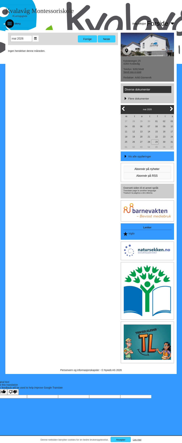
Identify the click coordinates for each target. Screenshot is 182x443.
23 (164, 137)
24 (172, 137)
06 (141, 126)
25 (126, 142)
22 (156, 137)
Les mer (137, 439)
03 (172, 121)
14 (149, 131)
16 (164, 131)
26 (133, 142)
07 (149, 126)
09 (164, 126)
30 (149, 121)
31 (172, 142)
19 (133, 137)
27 (126, 121)
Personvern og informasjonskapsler (79, 370)
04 (126, 126)
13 (141, 131)
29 (141, 121)
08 (156, 126)
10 (172, 126)
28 (133, 121)
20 (141, 137)
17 (172, 131)
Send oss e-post (132, 72)
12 (133, 131)
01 (156, 121)
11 (126, 131)
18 (126, 137)
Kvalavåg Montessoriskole (39, 10)
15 (156, 131)
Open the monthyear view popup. (35, 38)
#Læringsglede (19, 16)
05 (133, 126)
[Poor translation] (13, 392)
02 (164, 121)
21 (149, 137)
